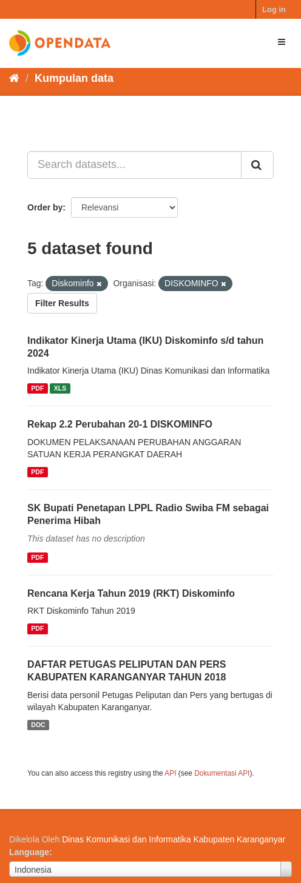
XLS (60, 388)
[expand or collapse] (281, 42)
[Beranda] (14, 78)
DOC (38, 724)
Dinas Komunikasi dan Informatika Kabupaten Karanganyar (173, 839)
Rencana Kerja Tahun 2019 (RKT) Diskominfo (131, 593)
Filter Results (62, 303)
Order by (45, 207)
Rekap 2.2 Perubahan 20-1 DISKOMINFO (119, 424)
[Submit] (257, 165)
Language (29, 852)
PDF (37, 388)
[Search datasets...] (134, 165)
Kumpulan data (74, 78)
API (170, 773)
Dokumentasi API (221, 773)
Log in (274, 9)
